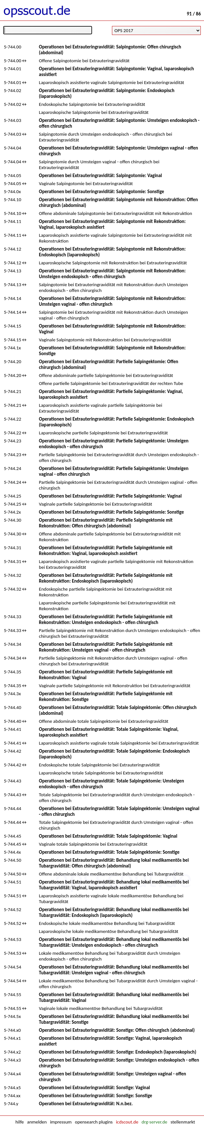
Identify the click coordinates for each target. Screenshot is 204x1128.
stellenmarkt (183, 1122)
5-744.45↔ (15, 844)
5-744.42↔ (15, 765)
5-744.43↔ (15, 795)
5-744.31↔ (15, 561)
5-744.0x (12, 191)
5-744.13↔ (15, 284)
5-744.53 (12, 939)
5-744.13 (12, 271)
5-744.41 (12, 729)
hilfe (19, 1122)
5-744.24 (12, 468)
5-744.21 (12, 391)
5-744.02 (12, 90)
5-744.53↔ (15, 953)
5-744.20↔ (15, 375)
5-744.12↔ (15, 263)
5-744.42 (12, 751)
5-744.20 (12, 361)
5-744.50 (12, 860)
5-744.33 (12, 617)
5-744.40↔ (15, 721)
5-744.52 (12, 909)
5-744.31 (12, 548)
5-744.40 (12, 707)
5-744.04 (12, 148)
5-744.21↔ (15, 405)
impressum (61, 1122)
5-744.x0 (12, 1030)
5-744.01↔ (15, 82)
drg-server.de (154, 1122)
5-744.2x (12, 512)
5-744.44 (12, 808)
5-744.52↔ (15, 923)
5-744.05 (12, 175)
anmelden (37, 1122)
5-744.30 (12, 520)
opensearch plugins (94, 1122)
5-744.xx (12, 1095)
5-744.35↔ (15, 685)
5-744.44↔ (15, 822)
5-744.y (11, 1104)
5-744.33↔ (15, 630)
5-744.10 (12, 199)
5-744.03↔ (15, 134)
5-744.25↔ (15, 504)
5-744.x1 (12, 1038)
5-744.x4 (12, 1074)
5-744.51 (12, 882)
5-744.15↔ (15, 340)
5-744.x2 (12, 1052)
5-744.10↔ (15, 213)
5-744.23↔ (15, 454)
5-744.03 (12, 120)
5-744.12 (12, 249)
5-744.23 (12, 441)
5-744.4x (12, 852)
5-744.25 (12, 496)
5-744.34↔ (15, 658)
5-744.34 (12, 644)
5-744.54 (12, 967)
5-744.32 (12, 575)
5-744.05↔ (15, 183)
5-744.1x (12, 348)
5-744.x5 (12, 1087)
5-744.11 (12, 221)
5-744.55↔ (15, 1008)
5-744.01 (12, 69)
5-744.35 (12, 672)
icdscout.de (127, 1122)
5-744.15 (12, 326)
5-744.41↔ (15, 743)
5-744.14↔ (15, 312)
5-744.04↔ (15, 162)
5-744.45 (12, 836)
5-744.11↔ (15, 235)
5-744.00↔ (15, 61)
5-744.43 (12, 781)
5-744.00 (12, 47)
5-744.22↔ (15, 433)
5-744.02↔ (15, 104)
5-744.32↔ (15, 589)
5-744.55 (12, 994)
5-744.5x (12, 1016)
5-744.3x (12, 693)
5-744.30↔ (15, 534)
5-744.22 (12, 419)
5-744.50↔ (15, 874)
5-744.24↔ (15, 482)
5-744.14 (12, 298)
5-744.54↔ (15, 981)
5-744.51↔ (15, 896)
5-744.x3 (12, 1060)
